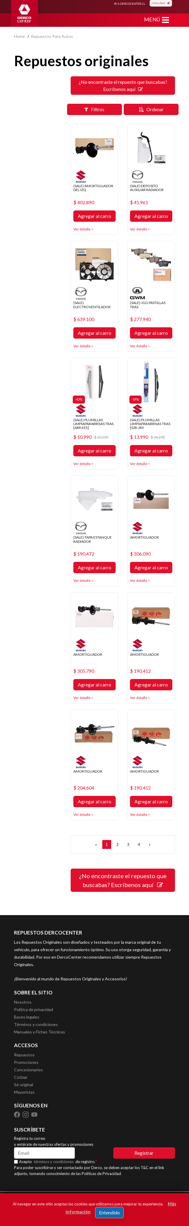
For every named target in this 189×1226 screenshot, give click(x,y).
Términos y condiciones (36, 1024)
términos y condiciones (54, 1161)
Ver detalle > (83, 229)
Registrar (144, 1153)
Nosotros (23, 1002)
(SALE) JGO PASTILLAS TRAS (147, 304)
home (19, 36)
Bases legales (26, 1016)
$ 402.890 (83, 202)
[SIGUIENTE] (149, 844)
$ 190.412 (140, 671)
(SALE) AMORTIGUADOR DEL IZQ (93, 188)
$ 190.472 (83, 554)
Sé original (23, 1084)
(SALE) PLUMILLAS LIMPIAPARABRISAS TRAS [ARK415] (93, 424)
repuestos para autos (52, 36)
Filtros (94, 109)
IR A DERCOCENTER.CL (129, 3)
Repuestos (24, 1054)
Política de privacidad (33, 1009)
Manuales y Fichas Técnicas (39, 1031)
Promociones (26, 1062)
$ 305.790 (83, 671)
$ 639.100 (83, 319)
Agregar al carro (94, 216)
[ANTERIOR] (96, 844)
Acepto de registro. (58, 1162)
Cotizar (20, 1077)
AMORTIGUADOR (144, 537)
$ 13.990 (147, 437)
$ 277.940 (140, 319)
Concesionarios (28, 1069)
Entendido (109, 1212)
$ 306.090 (140, 554)
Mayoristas (24, 1092)
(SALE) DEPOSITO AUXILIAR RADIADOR (147, 188)
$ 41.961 (139, 202)
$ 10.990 (90, 437)
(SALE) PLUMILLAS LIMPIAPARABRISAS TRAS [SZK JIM (150, 424)
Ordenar (151, 109)
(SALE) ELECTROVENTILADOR (92, 304)
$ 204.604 (83, 788)
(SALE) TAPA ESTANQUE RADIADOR (92, 539)
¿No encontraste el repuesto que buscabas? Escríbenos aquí (123, 85)
